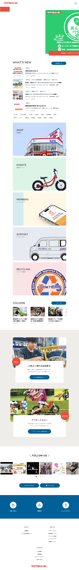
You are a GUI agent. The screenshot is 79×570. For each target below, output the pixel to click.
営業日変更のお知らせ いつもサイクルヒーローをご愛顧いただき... (42, 62)
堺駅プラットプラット (18, 106)
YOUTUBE (50, 474)
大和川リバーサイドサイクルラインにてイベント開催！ (41, 83)
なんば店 (30, 103)
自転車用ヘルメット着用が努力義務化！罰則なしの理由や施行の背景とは (20, 310)
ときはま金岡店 (23, 103)
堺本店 (54, 103)
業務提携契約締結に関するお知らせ (35, 94)
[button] (15, 304)
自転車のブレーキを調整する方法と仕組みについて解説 (55, 310)
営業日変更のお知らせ (31, 60)
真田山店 (39, 106)
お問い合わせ (39, 548)
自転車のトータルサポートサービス (32, 42)
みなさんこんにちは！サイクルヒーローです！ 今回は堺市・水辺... (42, 85)
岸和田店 (33, 106)
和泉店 (42, 103)
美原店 (45, 106)
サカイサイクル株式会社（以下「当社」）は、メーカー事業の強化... (42, 97)
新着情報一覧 (60, 52)
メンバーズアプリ (52, 527)
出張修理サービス (52, 522)
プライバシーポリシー (39, 545)
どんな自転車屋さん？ (40, 366)
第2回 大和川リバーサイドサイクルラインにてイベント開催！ (43, 71)
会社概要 (39, 540)
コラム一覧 (60, 291)
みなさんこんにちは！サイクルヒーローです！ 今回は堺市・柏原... (42, 73)
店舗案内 (27, 519)
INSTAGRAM (29, 474)
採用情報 (39, 543)
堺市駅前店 (48, 103)
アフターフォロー (52, 519)
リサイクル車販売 (52, 525)
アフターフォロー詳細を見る (40, 420)
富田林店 (27, 106)
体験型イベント (52, 530)
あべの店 (15, 103)
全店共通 (33, 64)
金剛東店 (51, 106)
